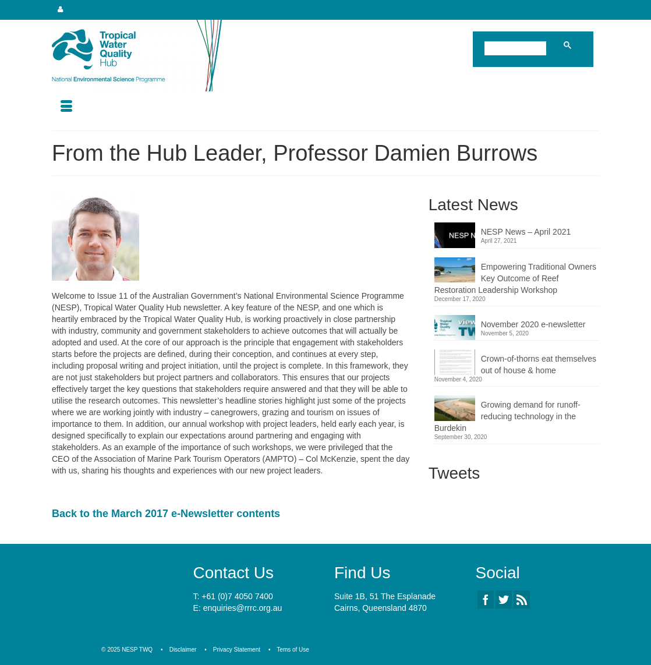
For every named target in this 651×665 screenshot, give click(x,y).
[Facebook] (485, 599)
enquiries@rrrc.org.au (242, 608)
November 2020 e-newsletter (533, 324)
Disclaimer (183, 649)
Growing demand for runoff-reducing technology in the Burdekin (507, 416)
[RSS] (522, 599)
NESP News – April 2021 (526, 231)
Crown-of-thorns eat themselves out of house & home (538, 364)
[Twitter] (504, 599)
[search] (517, 49)
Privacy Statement (236, 649)
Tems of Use (293, 649)
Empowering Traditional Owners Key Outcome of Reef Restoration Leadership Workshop (515, 278)
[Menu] (66, 107)
